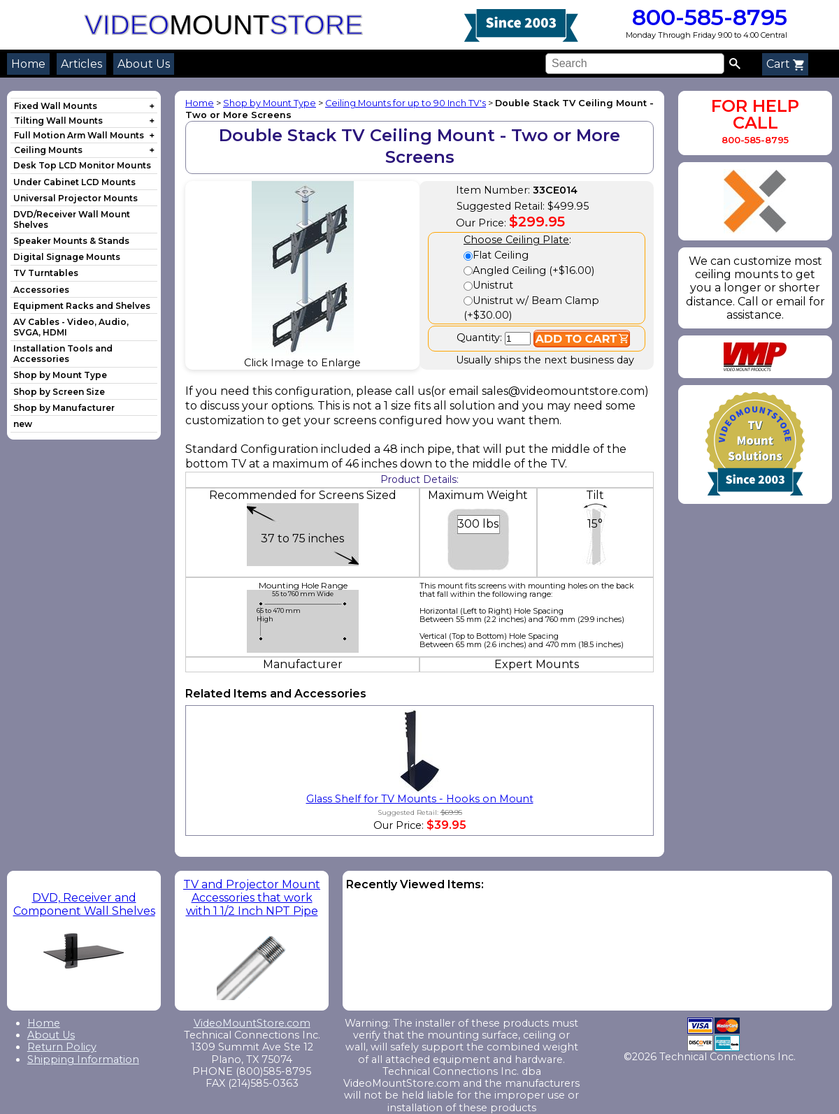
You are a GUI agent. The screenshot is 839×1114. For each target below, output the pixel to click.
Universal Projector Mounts (75, 198)
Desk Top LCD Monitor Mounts (82, 165)
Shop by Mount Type (60, 375)
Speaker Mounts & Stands (71, 241)
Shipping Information (83, 1059)
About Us (143, 64)
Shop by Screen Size (59, 391)
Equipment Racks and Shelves (81, 306)
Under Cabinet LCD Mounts (74, 182)
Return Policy (61, 1047)
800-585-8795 (706, 17)
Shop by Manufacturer (64, 408)
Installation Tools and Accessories (63, 353)
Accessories (41, 289)
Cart (785, 64)
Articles (81, 64)
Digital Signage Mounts (66, 257)
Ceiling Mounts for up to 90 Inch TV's (405, 103)
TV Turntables (45, 273)
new (22, 424)
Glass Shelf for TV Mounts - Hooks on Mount (419, 799)
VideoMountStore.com (252, 1023)
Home (28, 64)
